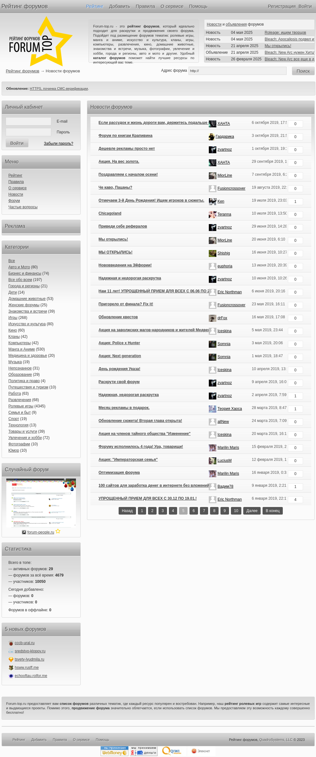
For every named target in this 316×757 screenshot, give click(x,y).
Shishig (224, 253)
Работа (15, 393)
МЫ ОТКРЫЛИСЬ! (116, 252)
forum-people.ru (40, 532)
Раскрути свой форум (119, 382)
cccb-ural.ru (25, 643)
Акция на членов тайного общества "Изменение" (145, 433)
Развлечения (20, 400)
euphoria (225, 266)
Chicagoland (110, 213)
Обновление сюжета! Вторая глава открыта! (140, 420)
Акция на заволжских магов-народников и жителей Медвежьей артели (165, 330)
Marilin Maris (228, 447)
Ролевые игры (21, 406)
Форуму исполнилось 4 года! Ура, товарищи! (141, 446)
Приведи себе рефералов (123, 226)
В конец (273, 511)
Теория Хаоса (230, 408)
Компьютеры (20, 343)
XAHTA (224, 123)
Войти (305, 6)
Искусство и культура (27, 324)
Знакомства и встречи (28, 311)
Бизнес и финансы (25, 273)
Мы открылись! (278, 46)
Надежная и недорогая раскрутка (130, 278)
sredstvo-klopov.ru (30, 651)
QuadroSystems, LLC (276, 740)
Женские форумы (24, 305)
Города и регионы (24, 286)
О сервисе (172, 6)
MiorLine (225, 175)
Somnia (224, 344)
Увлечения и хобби (25, 438)
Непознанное (20, 368)
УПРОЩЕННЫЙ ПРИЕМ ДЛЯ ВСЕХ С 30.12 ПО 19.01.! (148, 498)
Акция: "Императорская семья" (128, 459)
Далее (251, 511)
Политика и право (24, 381)
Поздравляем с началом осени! (128, 174)
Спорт (14, 419)
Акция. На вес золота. (119, 161)
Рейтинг (94, 6)
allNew (223, 421)
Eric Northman (230, 292)
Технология (19, 425)
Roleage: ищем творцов (285, 32)
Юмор (14, 450)
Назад (127, 511)
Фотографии (19, 444)
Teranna (224, 214)
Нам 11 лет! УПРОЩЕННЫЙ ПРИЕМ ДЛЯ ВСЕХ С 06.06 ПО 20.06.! (159, 291)
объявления (236, 24)
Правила (145, 6)
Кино (13, 330)
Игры (13, 317)
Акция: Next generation (120, 356)
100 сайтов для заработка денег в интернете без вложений (154, 485)
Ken (221, 201)
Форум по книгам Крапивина (126, 135)
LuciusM (225, 460)
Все (12, 261)
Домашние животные (27, 298)
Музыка (15, 362)
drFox (222, 318)
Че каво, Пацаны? (116, 187)
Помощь (198, 6)
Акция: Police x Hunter (119, 343)
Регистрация (282, 6)
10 (236, 511)
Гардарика (225, 136)
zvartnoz (225, 149)
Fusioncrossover (231, 188)
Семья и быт (20, 412)
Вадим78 (225, 486)
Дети (13, 292)
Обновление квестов (118, 317)
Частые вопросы (23, 207)
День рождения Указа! (119, 369)
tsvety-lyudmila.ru (29, 659)
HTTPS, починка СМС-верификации (59, 88)
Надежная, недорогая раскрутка (129, 395)
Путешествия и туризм (28, 387)
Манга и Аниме (22, 349)
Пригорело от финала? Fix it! (126, 304)
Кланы (14, 336)
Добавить (119, 6)
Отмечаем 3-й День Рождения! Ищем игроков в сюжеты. (151, 200)
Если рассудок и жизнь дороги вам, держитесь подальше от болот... (163, 122)
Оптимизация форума (119, 472)
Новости (214, 24)
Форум (14, 200)
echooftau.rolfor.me (31, 676)
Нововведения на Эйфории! (125, 265)
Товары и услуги (23, 431)
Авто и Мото (19, 267)
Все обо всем (20, 280)
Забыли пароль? (58, 143)
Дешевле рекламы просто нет (127, 148)
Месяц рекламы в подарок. (124, 408)
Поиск (303, 71)
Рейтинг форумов (25, 6)
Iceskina (225, 331)
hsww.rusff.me (27, 667)
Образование (20, 374)
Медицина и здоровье (28, 355)
